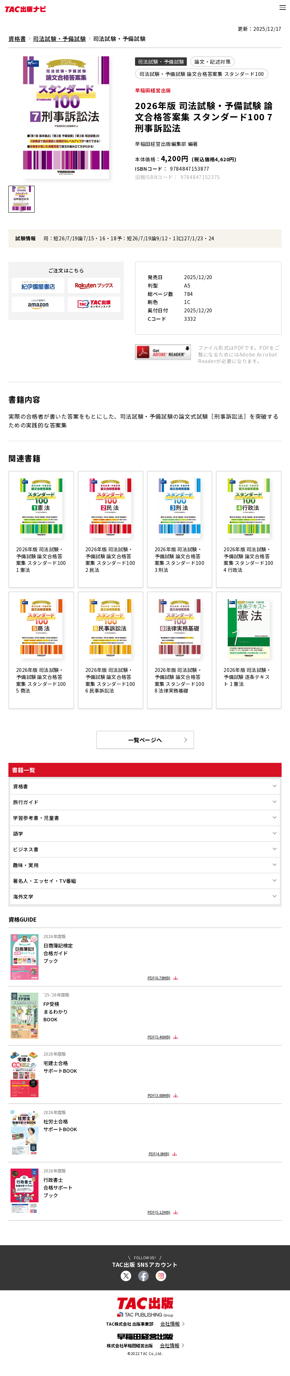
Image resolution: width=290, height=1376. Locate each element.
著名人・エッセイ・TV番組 (44, 881)
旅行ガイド (26, 802)
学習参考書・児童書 (36, 818)
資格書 (20, 786)
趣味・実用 (26, 865)
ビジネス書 (26, 849)
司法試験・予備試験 (59, 38)
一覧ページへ (145, 740)
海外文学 (23, 897)
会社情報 (170, 1324)
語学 (18, 834)
